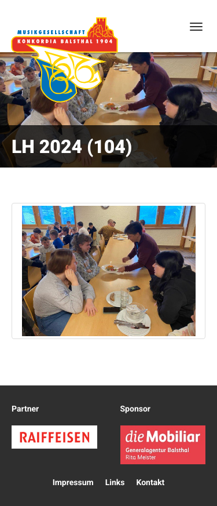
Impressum (73, 482)
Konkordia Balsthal (64, 59)
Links (115, 482)
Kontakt (150, 482)
